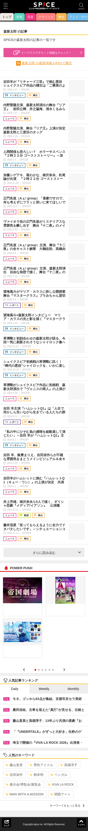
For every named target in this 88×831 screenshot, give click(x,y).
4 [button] (46, 670)
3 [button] (42, 670)
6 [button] (53, 670)
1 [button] (35, 670)
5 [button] (49, 670)
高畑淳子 (68, 765)
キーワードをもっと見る (67, 805)
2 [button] (39, 670)
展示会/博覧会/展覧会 (23, 784)
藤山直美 (14, 765)
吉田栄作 (14, 775)
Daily (14, 689)
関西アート (60, 794)
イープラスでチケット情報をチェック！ (42, 52)
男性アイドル (41, 765)
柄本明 (36, 775)
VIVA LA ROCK (61, 784)
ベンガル (58, 775)
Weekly (44, 689)
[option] (44, 619)
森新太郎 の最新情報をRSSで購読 (47, 63)
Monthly (73, 689)
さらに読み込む (57, 553)
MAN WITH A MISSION (24, 794)
